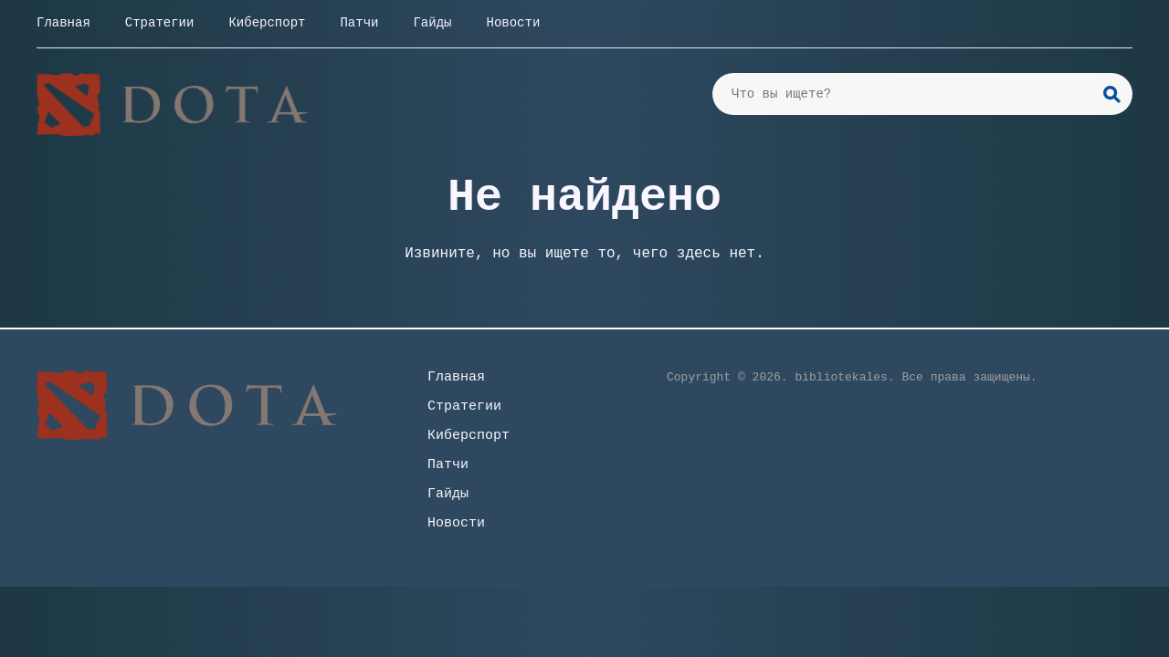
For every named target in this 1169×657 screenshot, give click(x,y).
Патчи (359, 23)
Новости (513, 23)
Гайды (432, 23)
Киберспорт (266, 23)
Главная (63, 23)
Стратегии (160, 23)
